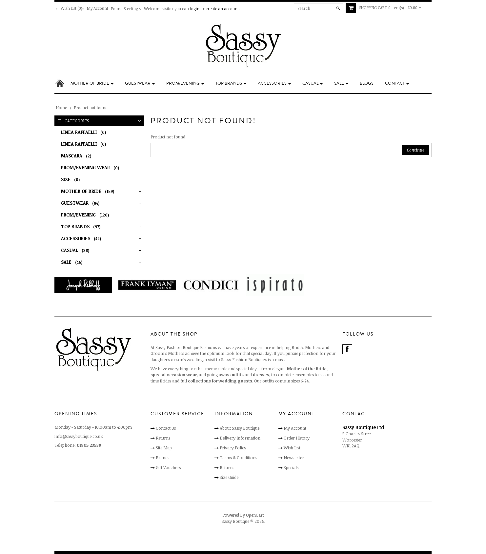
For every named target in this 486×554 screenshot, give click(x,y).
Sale (341, 83)
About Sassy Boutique (239, 428)
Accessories (274, 83)
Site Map (164, 448)
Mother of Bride (92, 83)
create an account (222, 8)
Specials (291, 467)
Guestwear (140, 83)
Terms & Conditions (238, 458)
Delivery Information (240, 438)
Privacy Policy (233, 448)
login (194, 8)
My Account (97, 8)
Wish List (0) (71, 8)
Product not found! (91, 107)
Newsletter (294, 458)
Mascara (77, 156)
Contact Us (166, 428)
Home (61, 107)
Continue (415, 150)
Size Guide (229, 477)
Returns (163, 438)
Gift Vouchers (168, 467)
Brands (162, 458)
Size (71, 179)
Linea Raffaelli (84, 132)
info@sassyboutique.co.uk (78, 436)
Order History (297, 438)
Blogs (367, 83)
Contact (397, 83)
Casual (312, 83)
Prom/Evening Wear (91, 167)
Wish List (292, 448)
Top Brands (230, 83)
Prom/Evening (185, 83)
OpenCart (255, 515)
